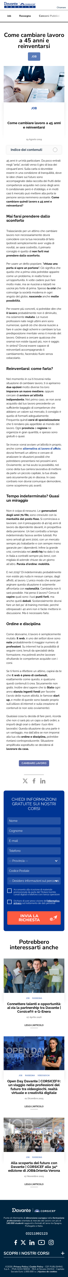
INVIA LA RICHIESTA (38, 918)
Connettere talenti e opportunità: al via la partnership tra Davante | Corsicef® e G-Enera (34, 1008)
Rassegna (25, 16)
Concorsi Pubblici (49, 16)
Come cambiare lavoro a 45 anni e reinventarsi (34, 125)
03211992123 (37, 1233)
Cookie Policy (36, 1266)
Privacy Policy (21, 1266)
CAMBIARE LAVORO (34, 763)
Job (9, 16)
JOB (34, 56)
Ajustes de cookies (47, 1271)
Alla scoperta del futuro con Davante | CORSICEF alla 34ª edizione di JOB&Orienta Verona (34, 1167)
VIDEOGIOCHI (44, 1075)
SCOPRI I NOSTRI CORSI (26, 1253)
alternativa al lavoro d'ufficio (42, 448)
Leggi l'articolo (34, 1025)
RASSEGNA (37, 998)
